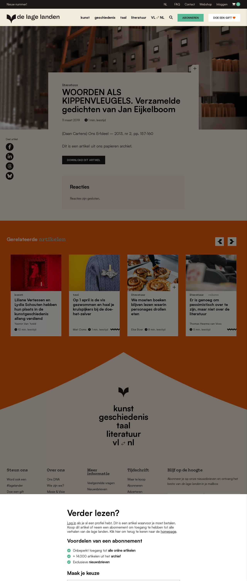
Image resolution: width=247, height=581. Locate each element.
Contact (190, 4)
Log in (71, 523)
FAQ (177, 4)
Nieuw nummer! (17, 4)
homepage (168, 531)
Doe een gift (224, 17)
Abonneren (190, 17)
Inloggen (222, 4)
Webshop (206, 4)
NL (165, 4)
